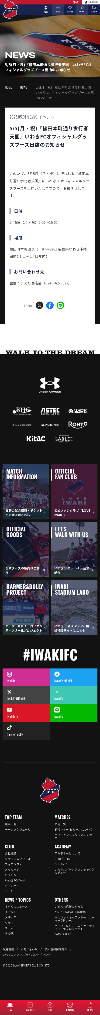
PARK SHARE (63, 934)
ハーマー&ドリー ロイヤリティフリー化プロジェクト (75, 927)
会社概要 (10, 853)
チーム (9, 928)
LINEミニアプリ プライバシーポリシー (27, 954)
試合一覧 (60, 824)
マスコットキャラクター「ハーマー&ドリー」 (75, 918)
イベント (46, 117)
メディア (10, 917)
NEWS (23, 87)
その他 (9, 933)
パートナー (12, 886)
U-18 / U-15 (62, 859)
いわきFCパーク (15, 880)
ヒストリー (12, 875)
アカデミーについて (67, 853)
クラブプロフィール (18, 859)
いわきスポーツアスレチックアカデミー (75, 870)
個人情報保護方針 (56, 949)
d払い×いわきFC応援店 (70, 912)
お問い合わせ (29, 949)
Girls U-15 (61, 864)
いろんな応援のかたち (69, 906)
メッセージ (12, 869)
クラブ (9, 923)
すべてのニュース (16, 906)
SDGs (8, 891)
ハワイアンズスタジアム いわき (74, 836)
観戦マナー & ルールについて (74, 829)
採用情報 (8, 949)
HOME (8, 87)
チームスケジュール (18, 829)
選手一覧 (10, 824)
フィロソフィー (15, 864)
